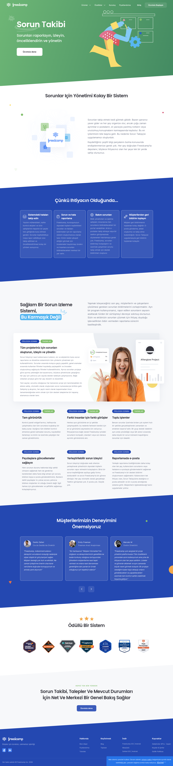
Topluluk (104, 748)
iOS (132, 744)
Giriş (139, 5)
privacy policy (147, 759)
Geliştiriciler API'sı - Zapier (161, 744)
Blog (102, 744)
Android (138, 744)
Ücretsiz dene (29, 52)
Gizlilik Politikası (157, 751)
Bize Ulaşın (83, 744)
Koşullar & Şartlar (158, 748)
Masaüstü (125, 748)
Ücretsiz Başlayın (155, 5)
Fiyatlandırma (125, 5)
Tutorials (83, 751)
